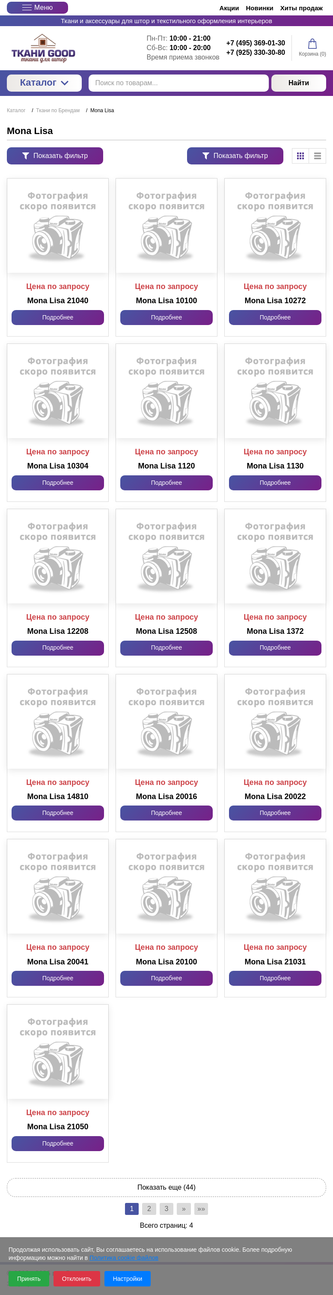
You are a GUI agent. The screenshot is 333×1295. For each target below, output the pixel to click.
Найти (298, 83)
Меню (37, 7)
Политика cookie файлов (123, 1257)
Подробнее (58, 317)
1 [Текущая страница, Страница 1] (126, 1209)
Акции (229, 8)
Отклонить (77, 1278)
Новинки (260, 8)
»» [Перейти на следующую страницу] (207, 1209)
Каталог (44, 82)
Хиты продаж (301, 8)
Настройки (128, 1278)
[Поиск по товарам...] (179, 83)
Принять (29, 1278)
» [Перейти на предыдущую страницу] (187, 1209)
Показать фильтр (55, 155)
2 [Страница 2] (146, 1209)
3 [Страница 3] (167, 1209)
